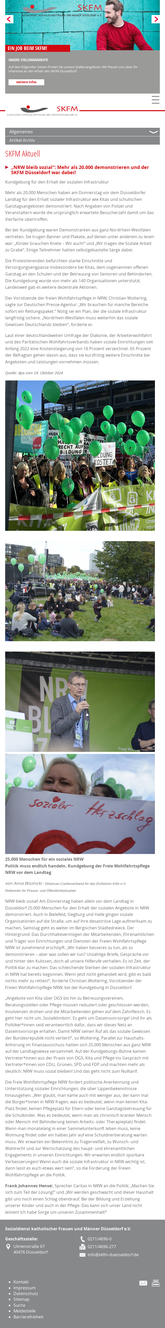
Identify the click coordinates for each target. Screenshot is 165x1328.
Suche (19, 1305)
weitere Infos (26, 82)
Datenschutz (25, 1293)
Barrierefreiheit (28, 1317)
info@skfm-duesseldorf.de (113, 1255)
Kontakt (21, 1282)
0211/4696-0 (99, 1239)
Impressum (24, 1288)
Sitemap (21, 1299)
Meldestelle (24, 1311)
